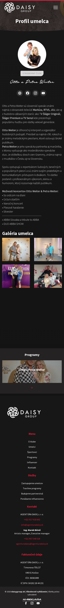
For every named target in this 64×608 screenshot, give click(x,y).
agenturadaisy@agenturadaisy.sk (32, 543)
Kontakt (32, 467)
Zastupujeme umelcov (32, 483)
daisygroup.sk (18, 591)
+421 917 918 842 (32, 519)
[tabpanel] (32, 371)
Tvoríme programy (32, 488)
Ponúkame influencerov (32, 498)
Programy (32, 457)
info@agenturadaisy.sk (32, 524)
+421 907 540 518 (32, 538)
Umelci (32, 446)
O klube (32, 441)
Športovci (32, 452)
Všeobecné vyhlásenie (36, 591)
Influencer (32, 462)
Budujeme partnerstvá (32, 493)
